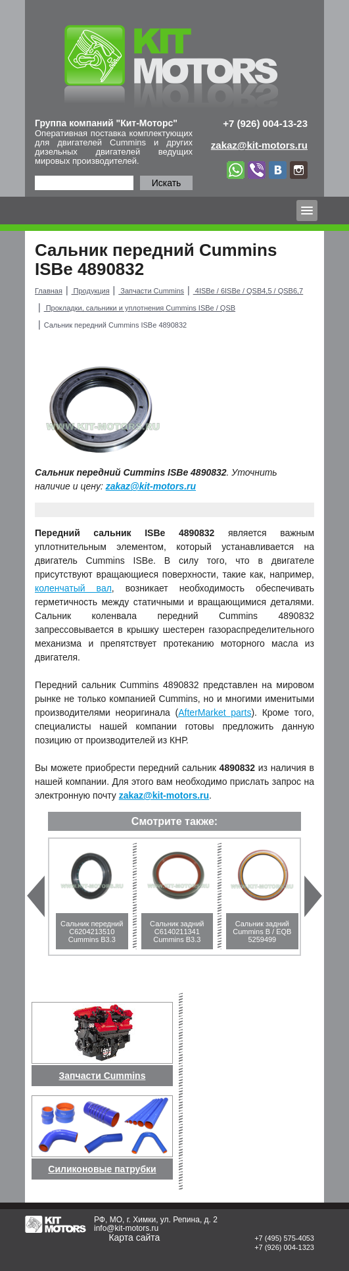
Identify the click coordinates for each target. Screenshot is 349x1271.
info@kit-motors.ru (126, 1228)
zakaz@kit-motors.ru (151, 486)
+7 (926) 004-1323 (284, 1247)
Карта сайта (134, 1237)
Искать (166, 183)
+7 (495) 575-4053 (284, 1238)
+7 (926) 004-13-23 (265, 123)
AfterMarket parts (214, 712)
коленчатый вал (73, 588)
